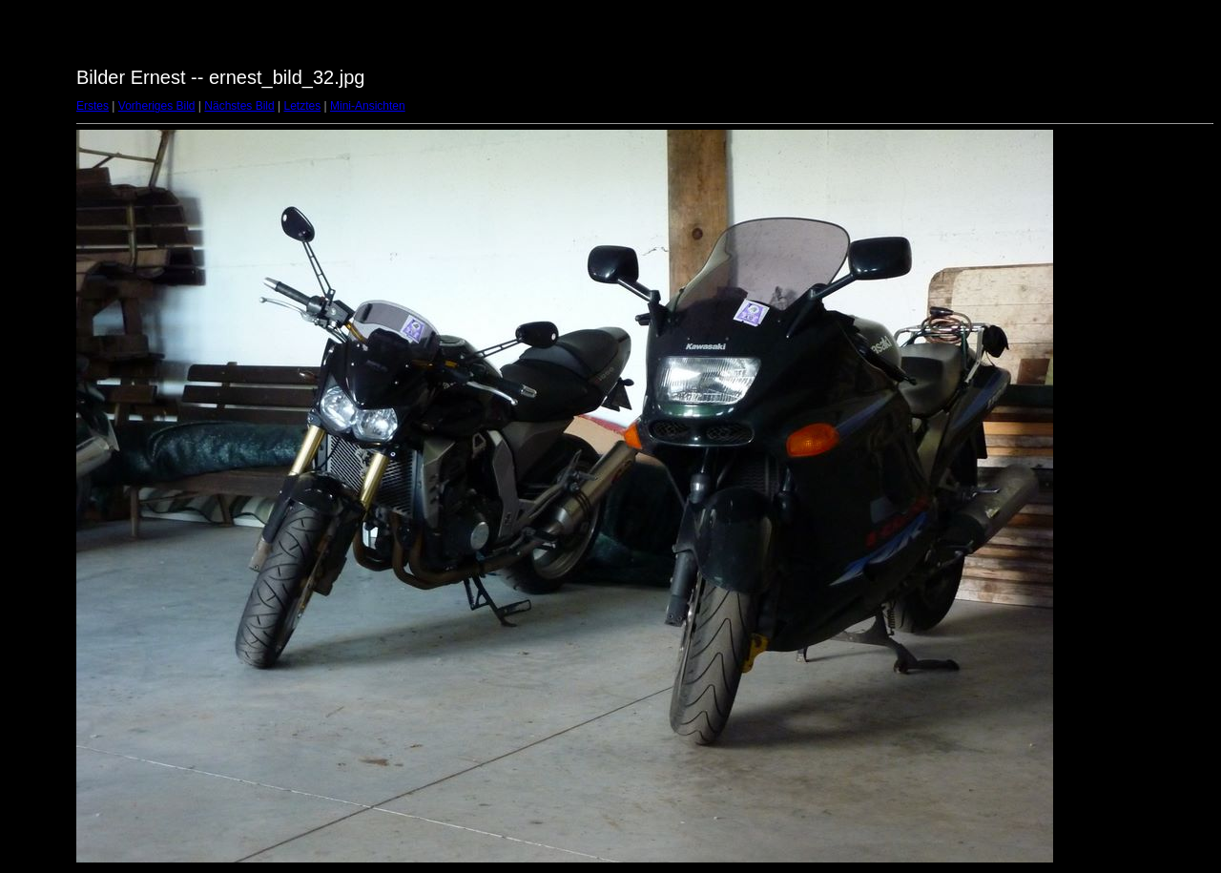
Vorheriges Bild (157, 106)
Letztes (302, 106)
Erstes (92, 106)
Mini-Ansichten (367, 106)
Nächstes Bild (239, 106)
